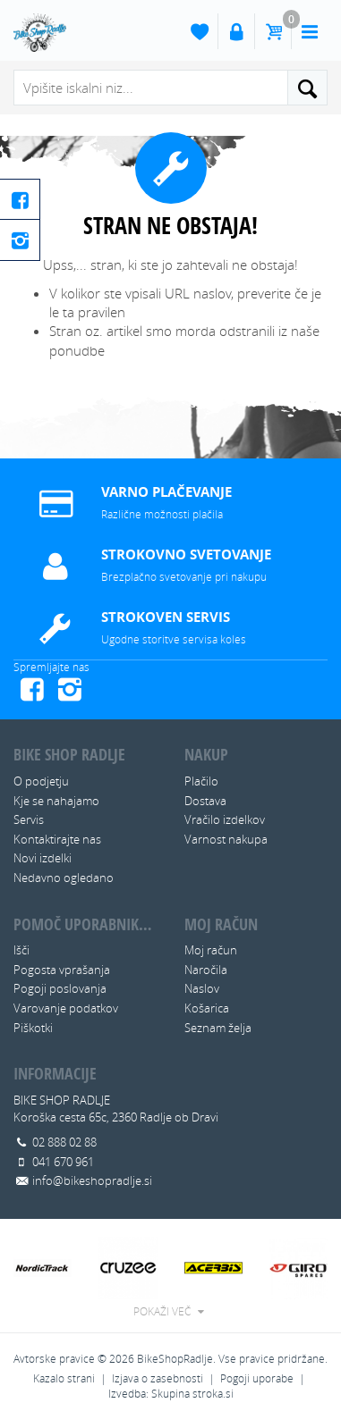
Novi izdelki (42, 858)
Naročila (205, 970)
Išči (21, 950)
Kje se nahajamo (56, 801)
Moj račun (210, 950)
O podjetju (41, 781)
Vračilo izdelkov (224, 819)
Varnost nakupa (226, 839)
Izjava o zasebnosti (157, 1378)
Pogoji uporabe (257, 1378)
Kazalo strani (64, 1378)
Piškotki (33, 1028)
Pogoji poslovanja (60, 988)
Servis (28, 819)
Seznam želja (217, 1028)
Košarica (206, 1008)
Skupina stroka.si (192, 1393)
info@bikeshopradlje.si (92, 1180)
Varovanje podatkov (65, 1008)
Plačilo (201, 781)
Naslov (201, 988)
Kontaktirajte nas (57, 839)
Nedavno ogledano (63, 877)
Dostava (205, 801)
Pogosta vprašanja (61, 970)
